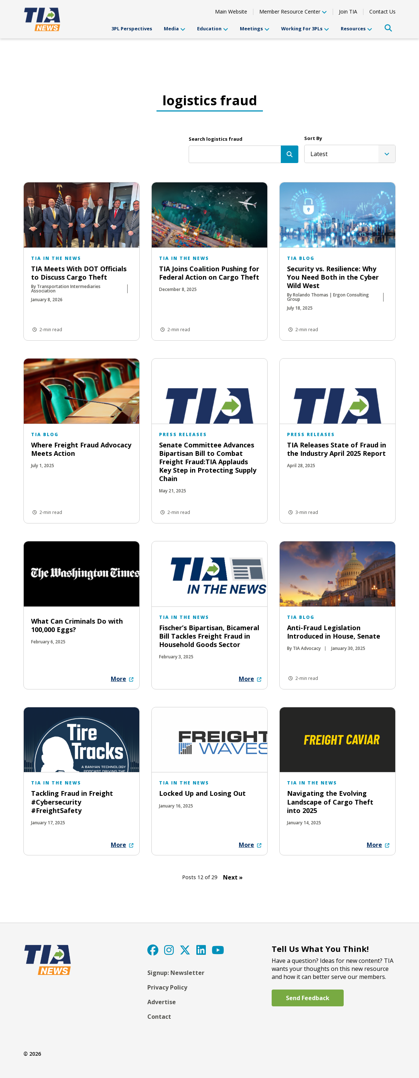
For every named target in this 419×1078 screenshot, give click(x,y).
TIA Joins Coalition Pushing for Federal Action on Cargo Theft (209, 272)
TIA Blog (300, 258)
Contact (159, 1017)
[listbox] (350, 154)
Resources (356, 28)
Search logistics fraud (215, 139)
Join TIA (348, 11)
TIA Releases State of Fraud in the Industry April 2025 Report (336, 449)
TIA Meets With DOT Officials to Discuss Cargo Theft (79, 272)
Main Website (231, 11)
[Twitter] (185, 949)
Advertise (161, 1002)
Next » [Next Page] (233, 877)
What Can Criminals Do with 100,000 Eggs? (77, 625)
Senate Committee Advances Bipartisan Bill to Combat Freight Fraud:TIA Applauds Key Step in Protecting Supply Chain (207, 461)
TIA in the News (56, 258)
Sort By (313, 138)
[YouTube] (218, 949)
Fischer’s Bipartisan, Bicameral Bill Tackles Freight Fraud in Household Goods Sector (209, 636)
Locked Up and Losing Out (202, 793)
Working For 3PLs (305, 28)
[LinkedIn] (201, 949)
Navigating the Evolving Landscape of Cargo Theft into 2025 (330, 801)
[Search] (289, 154)
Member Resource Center (293, 12)
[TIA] (42, 19)
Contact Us (382, 11)
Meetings (254, 28)
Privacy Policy (167, 987)
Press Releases (183, 434)
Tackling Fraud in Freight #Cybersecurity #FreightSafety (72, 801)
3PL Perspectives (132, 28)
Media (174, 28)
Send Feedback (307, 998)
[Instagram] (169, 949)
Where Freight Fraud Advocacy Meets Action (81, 449)
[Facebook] (152, 949)
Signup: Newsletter (175, 973)
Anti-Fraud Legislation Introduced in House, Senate (333, 631)
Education (212, 28)
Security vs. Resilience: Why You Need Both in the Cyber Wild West (333, 277)
